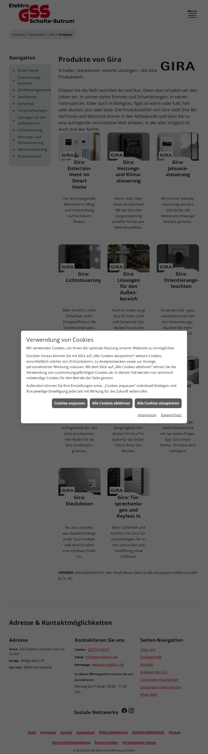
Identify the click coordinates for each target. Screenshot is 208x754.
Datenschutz (171, 413)
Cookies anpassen (69, 402)
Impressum (147, 413)
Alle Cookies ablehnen (111, 402)
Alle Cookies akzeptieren (158, 402)
